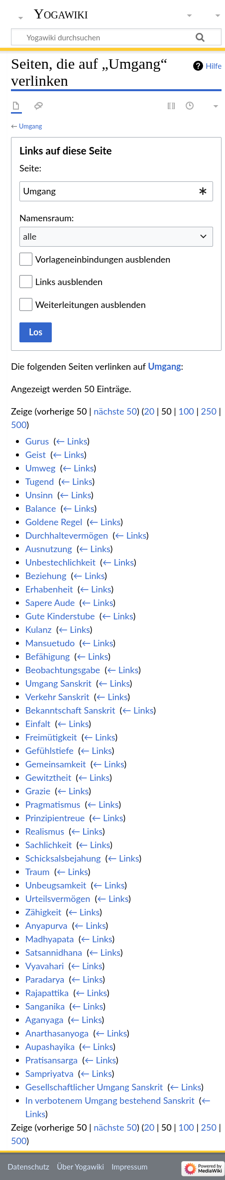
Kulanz (38, 629)
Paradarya (44, 979)
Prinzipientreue (55, 817)
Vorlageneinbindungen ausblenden (103, 259)
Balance (40, 508)
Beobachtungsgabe (62, 669)
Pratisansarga (51, 1059)
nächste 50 (115, 411)
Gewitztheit (48, 777)
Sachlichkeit (48, 844)
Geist (35, 454)
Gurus (37, 441)
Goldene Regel (53, 521)
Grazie (37, 790)
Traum (37, 871)
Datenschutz (28, 1166)
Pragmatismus (53, 804)
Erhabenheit (49, 589)
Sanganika (45, 1006)
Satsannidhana (53, 952)
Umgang (30, 126)
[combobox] (116, 191)
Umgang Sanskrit (58, 683)
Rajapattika (47, 992)
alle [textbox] (29, 236)
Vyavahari (44, 965)
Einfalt (37, 723)
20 (149, 411)
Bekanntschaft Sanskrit (70, 710)
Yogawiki (61, 13)
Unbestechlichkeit (60, 562)
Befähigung (47, 656)
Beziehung (45, 575)
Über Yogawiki (80, 1166)
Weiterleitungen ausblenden (90, 304)
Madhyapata (49, 938)
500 (18, 424)
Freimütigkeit (51, 737)
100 (186, 411)
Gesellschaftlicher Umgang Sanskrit (94, 1086)
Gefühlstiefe (49, 750)
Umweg (40, 467)
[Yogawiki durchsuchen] (116, 37)
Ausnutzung (48, 548)
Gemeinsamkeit (55, 763)
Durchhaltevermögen (66, 535)
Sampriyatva (49, 1073)
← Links (71, 441)
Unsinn (39, 494)
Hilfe (214, 65)
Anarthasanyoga (57, 1033)
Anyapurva (46, 925)
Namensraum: (46, 217)
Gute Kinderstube (60, 615)
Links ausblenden (69, 281)
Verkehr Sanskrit (57, 696)
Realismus (44, 831)
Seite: (30, 167)
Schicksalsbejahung (63, 858)
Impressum (130, 1166)
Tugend (39, 481)
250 (209, 411)
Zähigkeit (43, 911)
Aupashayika (50, 1046)
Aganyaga (44, 1019)
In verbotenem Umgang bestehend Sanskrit (110, 1100)
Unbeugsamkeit (55, 885)
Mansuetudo (50, 642)
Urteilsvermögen (57, 898)
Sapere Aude (50, 602)
